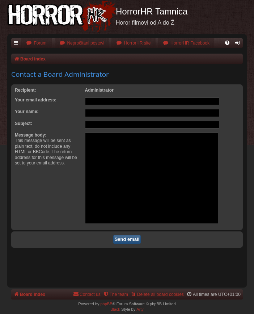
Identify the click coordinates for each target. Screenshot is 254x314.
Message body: (30, 135)
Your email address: (35, 99)
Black (115, 309)
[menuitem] (36, 43)
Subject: (23, 123)
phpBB (106, 304)
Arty (140, 309)
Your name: (27, 111)
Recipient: (25, 90)
